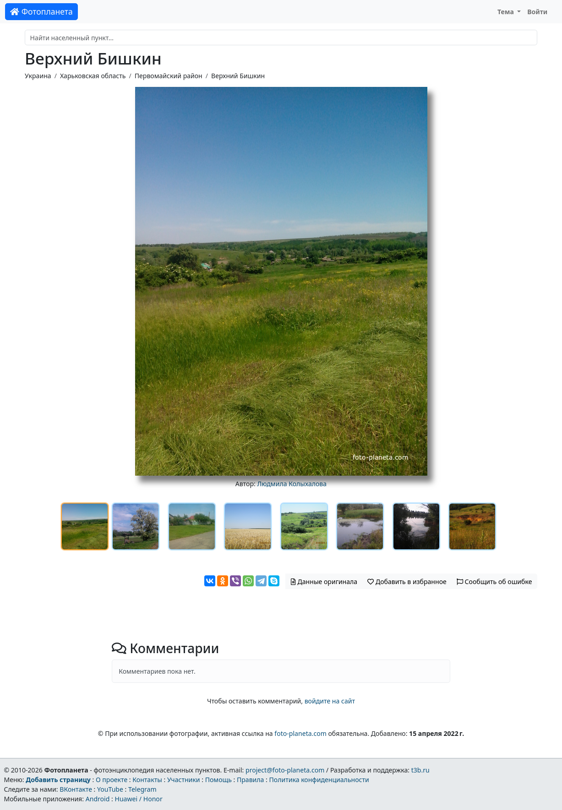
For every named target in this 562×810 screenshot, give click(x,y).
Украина (38, 75)
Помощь (218, 779)
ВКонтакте (76, 789)
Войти (537, 11)
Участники (183, 779)
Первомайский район (168, 75)
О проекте (111, 779)
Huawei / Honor (138, 798)
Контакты (147, 779)
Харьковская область (92, 75)
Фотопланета (41, 11)
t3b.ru (420, 770)
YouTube (110, 789)
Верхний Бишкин (238, 75)
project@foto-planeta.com (285, 770)
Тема (506, 11)
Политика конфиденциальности (319, 779)
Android (98, 798)
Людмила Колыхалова (292, 483)
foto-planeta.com (300, 733)
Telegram (142, 789)
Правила (250, 779)
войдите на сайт (330, 701)
